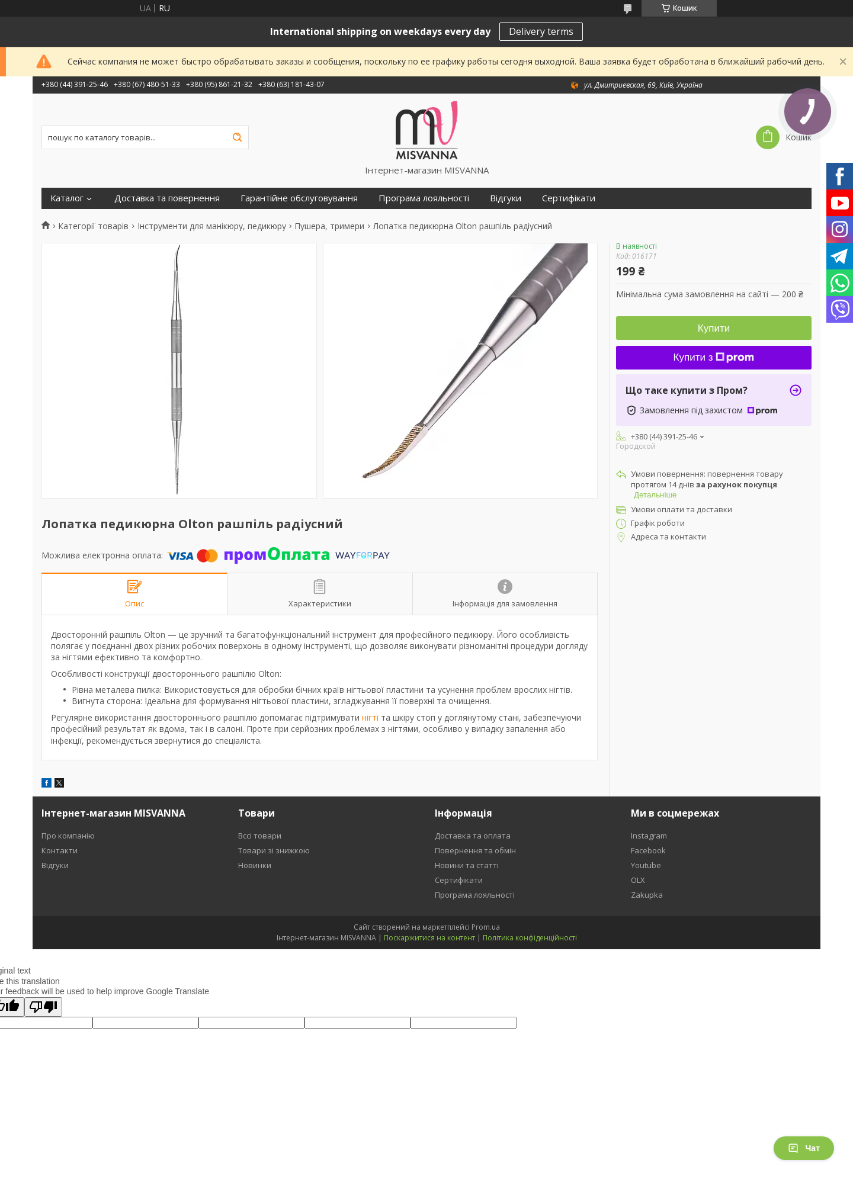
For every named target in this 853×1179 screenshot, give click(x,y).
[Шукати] (237, 137)
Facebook (648, 850)
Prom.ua (486, 927)
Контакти (59, 850)
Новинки (254, 865)
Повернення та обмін (475, 850)
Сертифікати (568, 198)
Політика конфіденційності (530, 938)
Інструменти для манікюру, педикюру (211, 226)
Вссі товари (259, 835)
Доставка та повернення (167, 198)
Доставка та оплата (473, 835)
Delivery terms (541, 31)
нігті (370, 717)
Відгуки (505, 198)
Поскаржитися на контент (429, 938)
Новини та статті (467, 865)
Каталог (67, 198)
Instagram (649, 835)
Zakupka (647, 894)
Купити (714, 328)
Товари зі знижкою (274, 850)
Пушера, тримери (329, 226)
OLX (638, 880)
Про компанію (68, 835)
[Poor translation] (43, 1007)
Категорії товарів (93, 226)
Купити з (714, 357)
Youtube (646, 865)
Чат (804, 1148)
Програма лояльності (424, 198)
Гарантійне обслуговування (299, 198)
